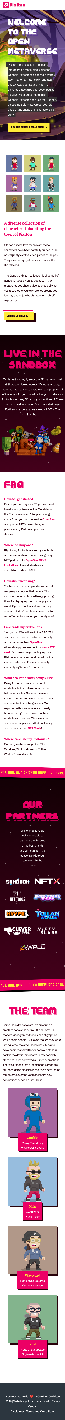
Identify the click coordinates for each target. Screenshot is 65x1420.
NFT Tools (34, 728)
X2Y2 (42, 560)
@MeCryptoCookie (32, 1147)
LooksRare (11, 565)
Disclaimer (17, 1411)
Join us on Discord (17, 315)
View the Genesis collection (27, 127)
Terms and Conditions (40, 1411)
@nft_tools (32, 1216)
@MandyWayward (33, 1285)
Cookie (42, 1396)
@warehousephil (32, 1354)
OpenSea (48, 519)
